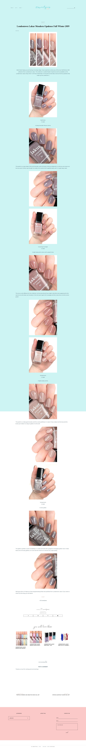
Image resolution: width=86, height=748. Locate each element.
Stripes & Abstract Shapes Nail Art (61, 694)
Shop (20, 7)
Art (16, 7)
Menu (12, 7)
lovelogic (52, 746)
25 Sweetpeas (34, 746)
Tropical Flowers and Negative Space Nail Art (27, 694)
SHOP (43, 597)
